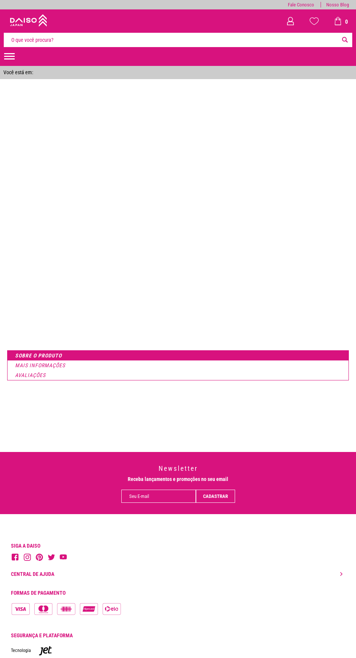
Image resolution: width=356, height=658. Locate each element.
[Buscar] (344, 40)
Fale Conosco (301, 5)
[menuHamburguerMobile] (9, 56)
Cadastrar (215, 496)
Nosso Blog (337, 5)
